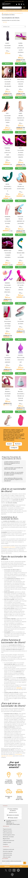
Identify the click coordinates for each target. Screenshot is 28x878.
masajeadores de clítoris (9, 547)
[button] (12, 463)
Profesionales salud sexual (8, 840)
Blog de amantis (6, 838)
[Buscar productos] (11, 8)
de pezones (10, 756)
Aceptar (9, 444)
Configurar (14, 447)
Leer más (5, 22)
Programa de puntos (7, 829)
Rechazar (18, 444)
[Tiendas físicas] (21, 4)
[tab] (14, 463)
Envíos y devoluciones (7, 832)
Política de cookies (7, 857)
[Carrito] (19, 4)
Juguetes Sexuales (8, 13)
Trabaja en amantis (7, 842)
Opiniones (7, 866)
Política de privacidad (7, 855)
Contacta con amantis (13, 815)
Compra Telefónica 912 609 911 (13, 810)
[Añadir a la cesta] (7, 63)
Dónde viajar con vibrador (8, 836)
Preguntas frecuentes (7, 830)
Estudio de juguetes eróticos (9, 834)
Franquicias (5, 844)
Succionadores (18, 13)
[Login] (16, 4)
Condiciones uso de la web (8, 849)
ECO (21, 866)
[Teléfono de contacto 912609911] (23, 4)
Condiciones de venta (7, 853)
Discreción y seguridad (7, 851)
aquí (20, 438)
